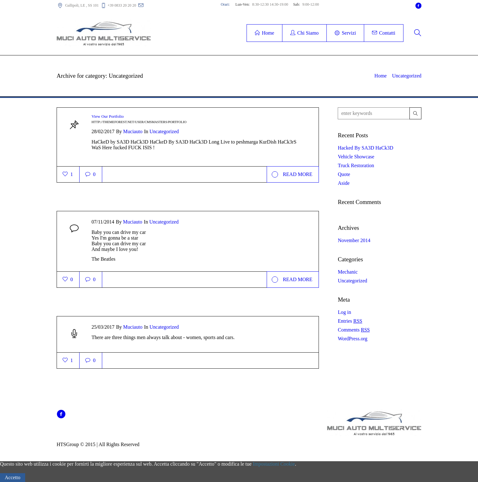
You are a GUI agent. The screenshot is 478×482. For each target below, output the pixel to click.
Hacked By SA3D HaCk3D (365, 147)
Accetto (12, 477)
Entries (350, 321)
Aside (343, 183)
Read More (292, 174)
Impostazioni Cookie (274, 464)
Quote (344, 174)
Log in (344, 312)
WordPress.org (352, 338)
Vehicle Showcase (356, 156)
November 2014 (354, 240)
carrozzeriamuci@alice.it (170, 5)
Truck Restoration (356, 165)
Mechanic (348, 272)
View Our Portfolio (108, 116)
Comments (354, 329)
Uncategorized (406, 75)
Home (381, 75)
